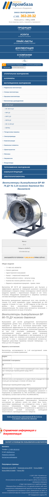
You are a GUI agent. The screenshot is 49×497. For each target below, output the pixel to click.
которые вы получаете (24, 35)
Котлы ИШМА (38, 468)
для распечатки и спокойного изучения (24, 42)
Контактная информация (9, 457)
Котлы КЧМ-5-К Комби (8, 470)
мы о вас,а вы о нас (24, 55)
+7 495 (24, 16)
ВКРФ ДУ (8, 120)
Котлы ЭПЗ (20, 470)
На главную (4, 64)
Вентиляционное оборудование (15, 64)
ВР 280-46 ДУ (9, 109)
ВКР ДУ (7, 112)
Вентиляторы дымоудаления (34, 64)
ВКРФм (7, 128)
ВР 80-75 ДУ (7, 67)
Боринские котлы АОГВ (25, 468)
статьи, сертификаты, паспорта (24, 49)
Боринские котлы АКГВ (9, 468)
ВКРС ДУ (8, 116)
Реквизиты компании (8, 454)
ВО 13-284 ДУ (9, 124)
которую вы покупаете (24, 28)
